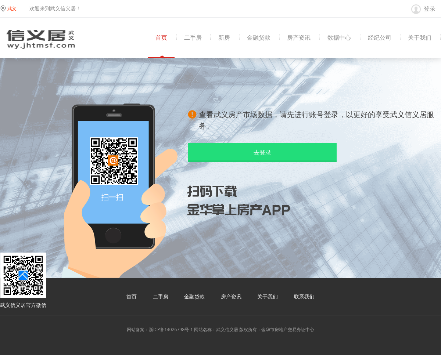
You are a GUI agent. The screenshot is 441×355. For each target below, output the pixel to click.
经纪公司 (379, 38)
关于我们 (419, 38)
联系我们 (304, 296)
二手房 (193, 38)
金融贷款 (258, 38)
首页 (161, 38)
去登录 (262, 152)
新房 (224, 38)
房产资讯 (299, 38)
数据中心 (339, 38)
